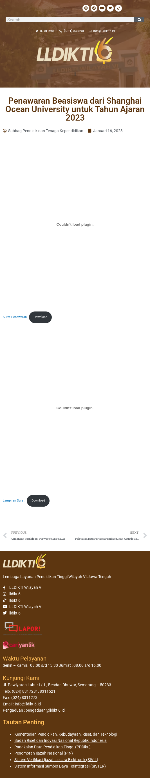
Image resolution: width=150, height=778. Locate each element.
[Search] (139, 19)
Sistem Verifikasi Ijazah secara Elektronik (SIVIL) (56, 759)
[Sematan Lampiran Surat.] (75, 407)
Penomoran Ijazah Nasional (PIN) (43, 753)
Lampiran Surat (13, 500)
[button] (75, 74)
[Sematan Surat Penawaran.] (75, 224)
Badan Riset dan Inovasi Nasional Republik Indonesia (60, 740)
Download (40, 317)
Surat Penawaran (15, 317)
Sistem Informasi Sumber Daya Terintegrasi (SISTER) (60, 766)
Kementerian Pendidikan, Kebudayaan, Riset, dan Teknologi (65, 734)
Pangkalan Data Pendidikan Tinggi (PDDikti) (52, 747)
